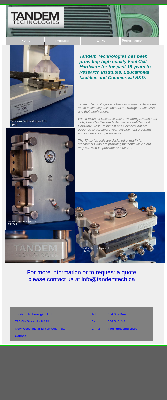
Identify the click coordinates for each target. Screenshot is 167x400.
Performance (131, 40)
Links (100, 40)
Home (25, 40)
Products (62, 41)
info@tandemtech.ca (122, 328)
